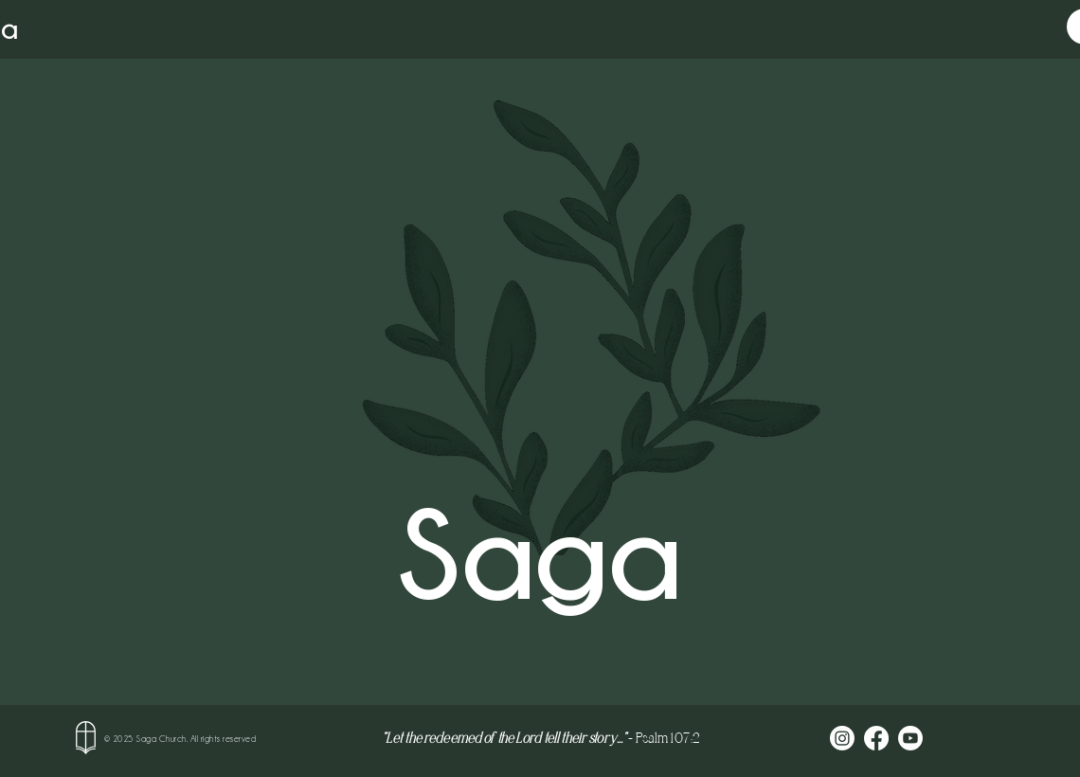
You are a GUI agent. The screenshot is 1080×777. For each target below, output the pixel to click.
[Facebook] (876, 738)
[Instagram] (842, 738)
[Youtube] (910, 738)
